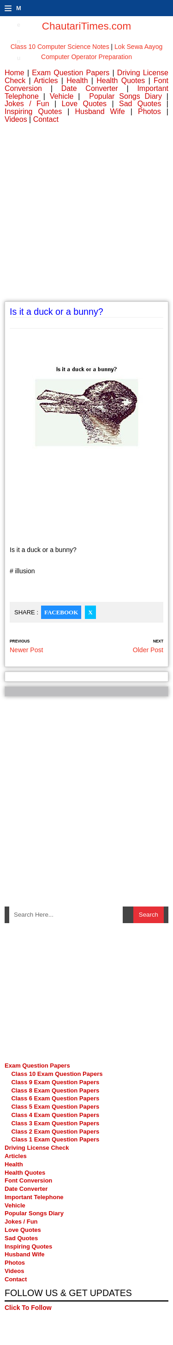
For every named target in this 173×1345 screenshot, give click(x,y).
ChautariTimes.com (86, 26)
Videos (16, 119)
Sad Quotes (140, 104)
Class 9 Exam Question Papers (55, 1082)
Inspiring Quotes (33, 111)
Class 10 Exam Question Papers (56, 1073)
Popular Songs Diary (125, 96)
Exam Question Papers (70, 73)
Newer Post (26, 650)
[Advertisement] (86, 214)
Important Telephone (34, 1197)
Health (77, 80)
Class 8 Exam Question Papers (55, 1090)
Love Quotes (84, 104)
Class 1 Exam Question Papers (55, 1139)
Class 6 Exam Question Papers (55, 1098)
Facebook (61, 612)
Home (14, 73)
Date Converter (89, 88)
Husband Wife (100, 111)
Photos (149, 111)
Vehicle (62, 96)
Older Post (148, 650)
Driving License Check (37, 1147)
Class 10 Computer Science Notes (60, 46)
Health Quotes (120, 80)
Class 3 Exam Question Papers (56, 1123)
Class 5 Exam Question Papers (56, 1106)
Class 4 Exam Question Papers (56, 1114)
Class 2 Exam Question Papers (55, 1131)
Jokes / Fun (27, 104)
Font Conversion (28, 1180)
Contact (46, 119)
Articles (46, 80)
